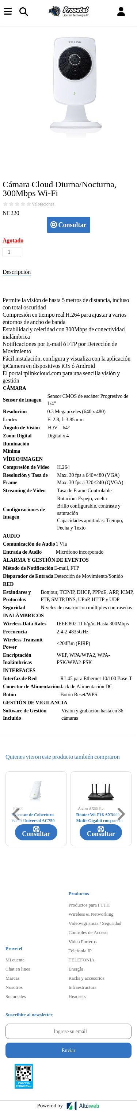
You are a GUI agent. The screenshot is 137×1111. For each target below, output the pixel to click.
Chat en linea (17, 969)
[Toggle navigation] (23, 11)
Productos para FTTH (89, 905)
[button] (121, 11)
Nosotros (14, 987)
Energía (76, 969)
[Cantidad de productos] (12, 252)
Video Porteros (83, 941)
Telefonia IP (80, 950)
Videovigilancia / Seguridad (95, 923)
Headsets (77, 996)
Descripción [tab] (17, 271)
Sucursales (15, 996)
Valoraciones (43, 204)
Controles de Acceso (88, 932)
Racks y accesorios (86, 978)
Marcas (12, 978)
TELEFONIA (82, 960)
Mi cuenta (14, 960)
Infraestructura (83, 987)
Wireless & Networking (91, 914)
